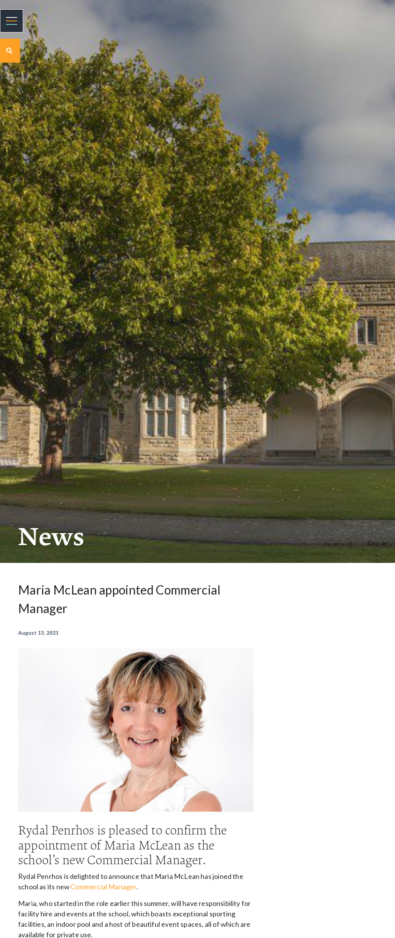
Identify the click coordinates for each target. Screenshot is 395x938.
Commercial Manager (103, 886)
